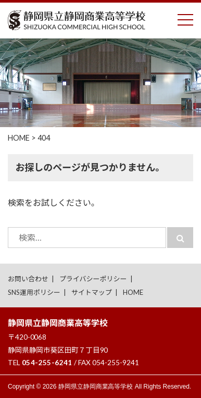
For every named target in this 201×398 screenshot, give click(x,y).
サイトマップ (91, 292)
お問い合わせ (28, 279)
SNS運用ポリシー (34, 292)
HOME (133, 292)
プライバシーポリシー (93, 279)
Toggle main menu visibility (185, 17)
